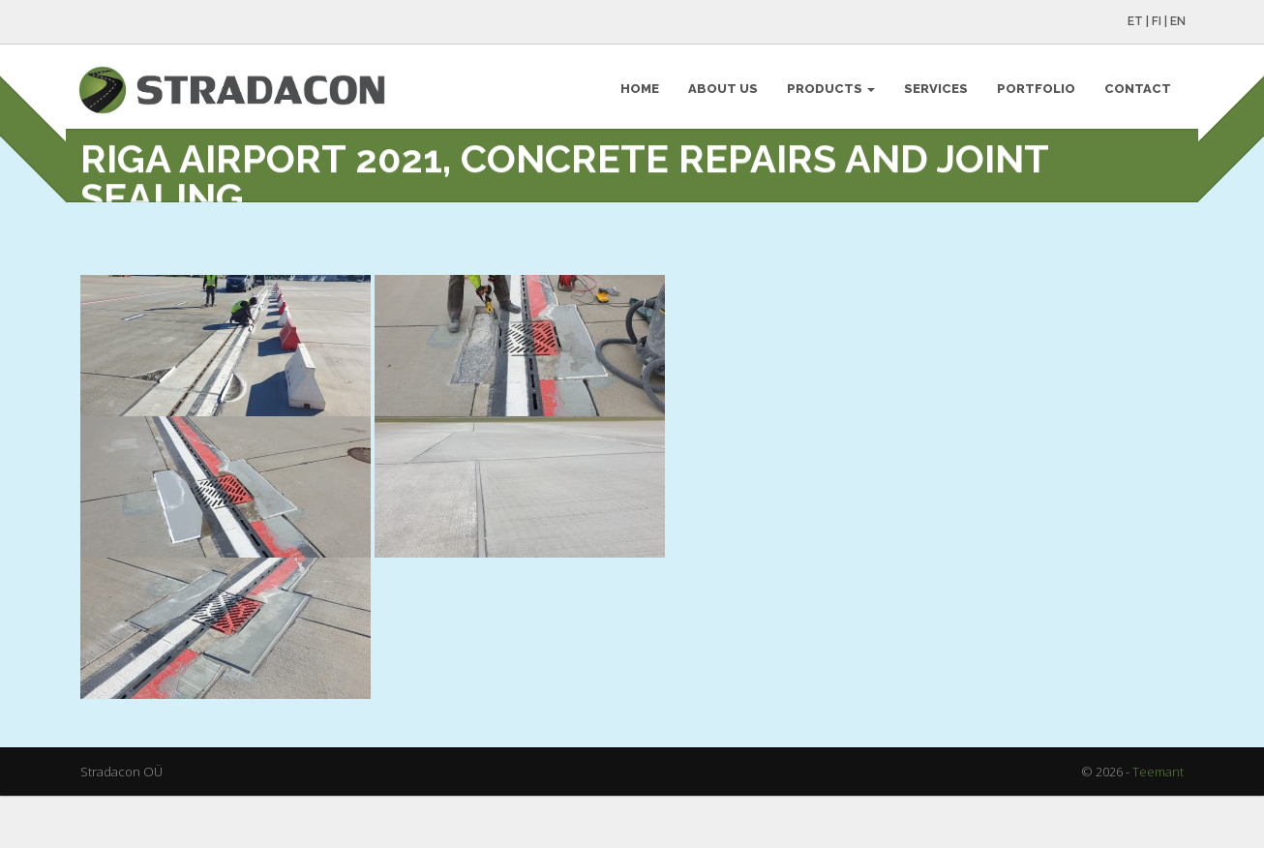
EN (1176, 21)
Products (829, 92)
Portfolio (1034, 92)
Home (637, 92)
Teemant (1158, 825)
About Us (721, 92)
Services (934, 92)
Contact (1135, 92)
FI (1154, 21)
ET (1133, 21)
